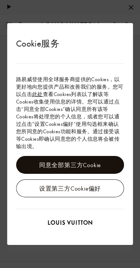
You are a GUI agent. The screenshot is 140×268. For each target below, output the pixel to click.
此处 (37, 94)
